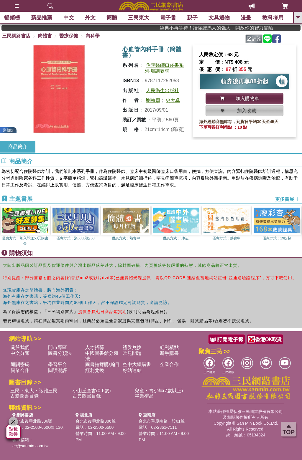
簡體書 (45, 35)
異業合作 (20, 370)
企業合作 (169, 364)
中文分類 (20, 353)
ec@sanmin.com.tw (30, 446)
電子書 (168, 18)
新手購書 (169, 353)
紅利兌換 (94, 370)
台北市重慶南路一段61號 (162, 421)
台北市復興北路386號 (32, 421)
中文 (68, 18)
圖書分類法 (60, 353)
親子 (192, 18)
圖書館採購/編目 (102, 364)
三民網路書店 (16, 35)
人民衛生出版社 (162, 90)
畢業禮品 (144, 395)
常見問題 (132, 353)
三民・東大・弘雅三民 (34, 390)
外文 (90, 18)
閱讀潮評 (57, 370)
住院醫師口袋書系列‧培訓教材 (164, 68)
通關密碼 (20, 364)
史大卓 (173, 100)
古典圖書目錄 (87, 395)
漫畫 (246, 18)
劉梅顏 (153, 100)
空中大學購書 (137, 364)
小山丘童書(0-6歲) (92, 390)
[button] (297, 226)
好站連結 (132, 370)
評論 (254, 38)
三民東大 (138, 18)
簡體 (111, 18)
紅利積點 (169, 347)
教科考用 (273, 18)
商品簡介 (17, 146)
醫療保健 (68, 35)
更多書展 (287, 198)
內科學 (93, 35)
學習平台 (57, 364)
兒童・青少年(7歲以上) (159, 390)
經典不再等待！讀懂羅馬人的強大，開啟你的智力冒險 (227, 27)
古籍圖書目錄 (24, 395)
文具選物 (219, 18)
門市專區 (57, 347)
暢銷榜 (12, 18)
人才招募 (94, 347)
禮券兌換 (132, 347)
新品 (41, 18)
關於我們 (20, 347)
